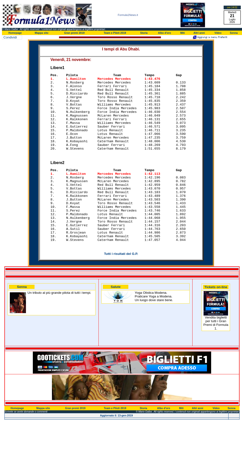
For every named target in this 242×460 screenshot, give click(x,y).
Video (217, 32)
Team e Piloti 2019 (115, 32)
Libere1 (57, 68)
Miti (182, 32)
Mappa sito (41, 32)
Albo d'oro (164, 32)
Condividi (10, 37)
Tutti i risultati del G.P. (121, 285)
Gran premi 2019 (74, 32)
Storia (143, 32)
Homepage (15, 32)
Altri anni (199, 32)
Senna (234, 32)
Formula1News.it (128, 14)
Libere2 (57, 179)
